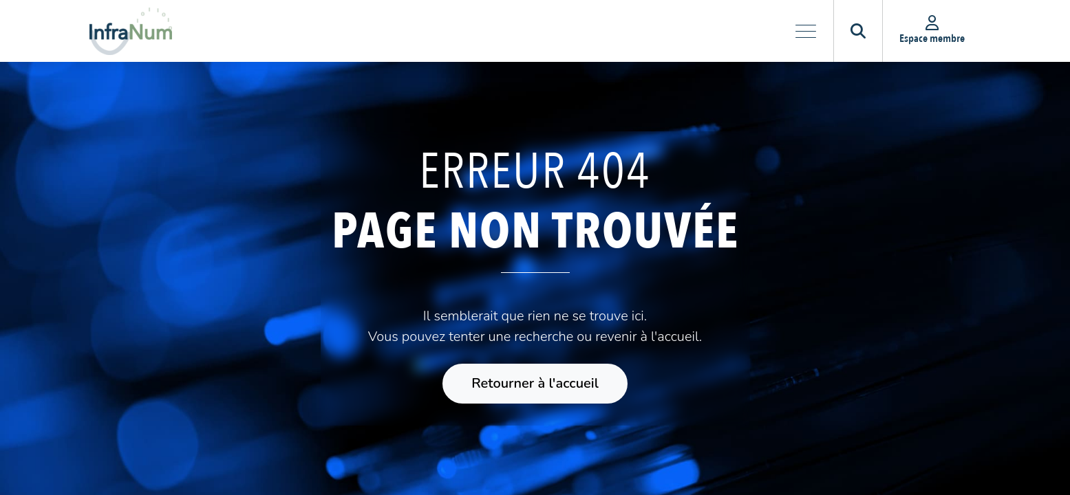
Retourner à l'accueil (535, 383)
